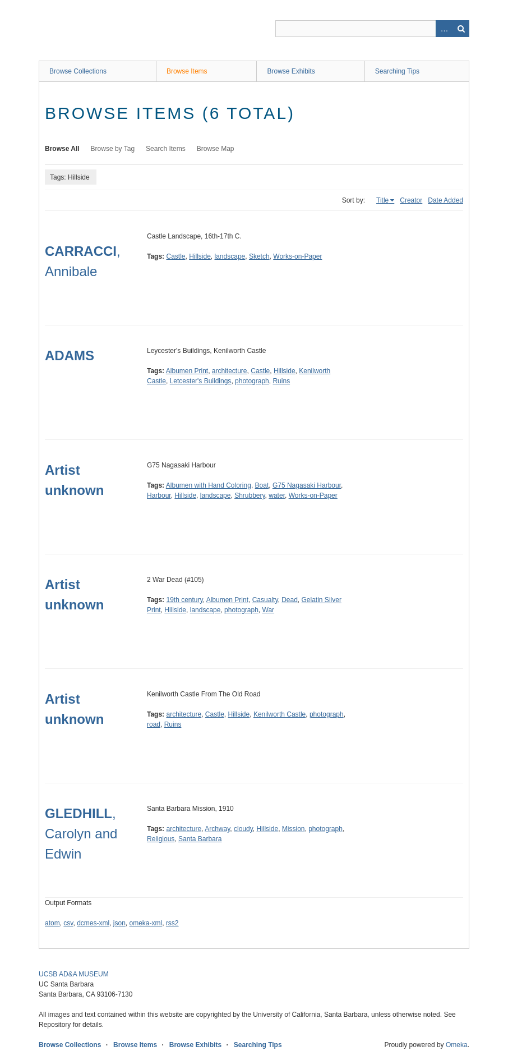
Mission (293, 829)
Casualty (265, 600)
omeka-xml (146, 923)
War (268, 610)
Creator (411, 200)
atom (52, 923)
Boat (262, 485)
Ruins (281, 381)
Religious (160, 839)
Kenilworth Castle (279, 714)
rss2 (172, 923)
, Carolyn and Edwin (81, 833)
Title (382, 200)
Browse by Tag (113, 149)
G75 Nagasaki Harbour (307, 485)
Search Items (166, 149)
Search (460, 28)
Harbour (159, 495)
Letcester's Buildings (201, 381)
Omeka (457, 1045)
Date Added (445, 200)
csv (68, 923)
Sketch (259, 256)
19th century (184, 600)
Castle (175, 256)
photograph (252, 381)
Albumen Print (187, 371)
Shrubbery (249, 495)
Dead (289, 600)
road (153, 724)
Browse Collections (78, 71)
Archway (217, 829)
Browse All (62, 149)
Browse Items (187, 71)
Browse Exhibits (291, 71)
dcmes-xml (93, 923)
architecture (229, 371)
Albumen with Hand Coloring (208, 485)
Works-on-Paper (297, 256)
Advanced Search (444, 28)
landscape (230, 256)
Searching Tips (397, 71)
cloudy (243, 829)
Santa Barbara (199, 839)
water (277, 495)
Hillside (200, 256)
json (119, 923)
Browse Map (215, 149)
